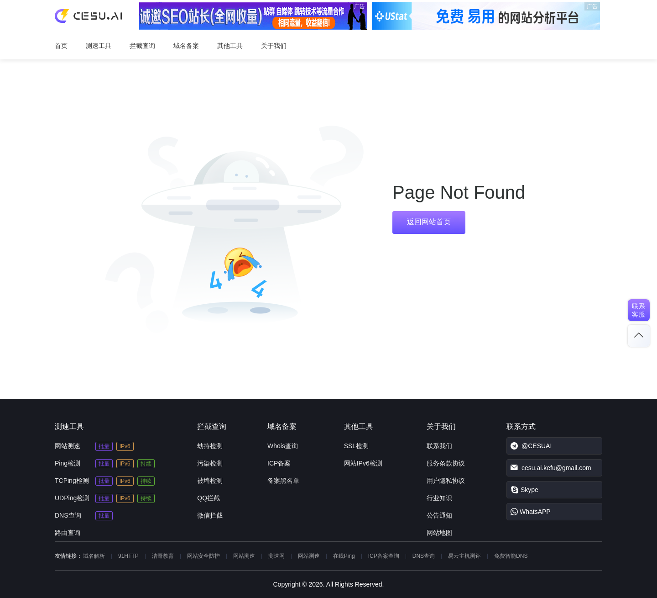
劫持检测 (210, 446)
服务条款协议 (446, 463)
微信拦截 (210, 515)
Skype (524, 490)
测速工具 (98, 45)
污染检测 (210, 463)
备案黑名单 (283, 480)
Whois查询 (282, 446)
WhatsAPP (531, 511)
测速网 (276, 556)
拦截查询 (142, 45)
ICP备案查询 (383, 556)
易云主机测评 (464, 556)
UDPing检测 (72, 498)
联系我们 (439, 446)
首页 (61, 45)
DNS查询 (68, 515)
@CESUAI (531, 446)
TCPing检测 (72, 480)
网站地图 (439, 532)
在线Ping (344, 556)
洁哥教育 (163, 556)
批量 (104, 446)
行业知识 (439, 498)
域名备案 (186, 45)
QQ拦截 (208, 498)
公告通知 (439, 515)
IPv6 (125, 446)
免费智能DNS (510, 556)
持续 (146, 463)
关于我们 (274, 45)
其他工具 (230, 45)
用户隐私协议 (446, 480)
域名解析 (94, 556)
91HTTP (128, 556)
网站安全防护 (203, 556)
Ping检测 (67, 463)
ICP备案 (279, 463)
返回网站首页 (429, 222)
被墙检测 (210, 480)
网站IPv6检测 (363, 463)
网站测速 (67, 446)
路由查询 (67, 532)
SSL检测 (356, 446)
